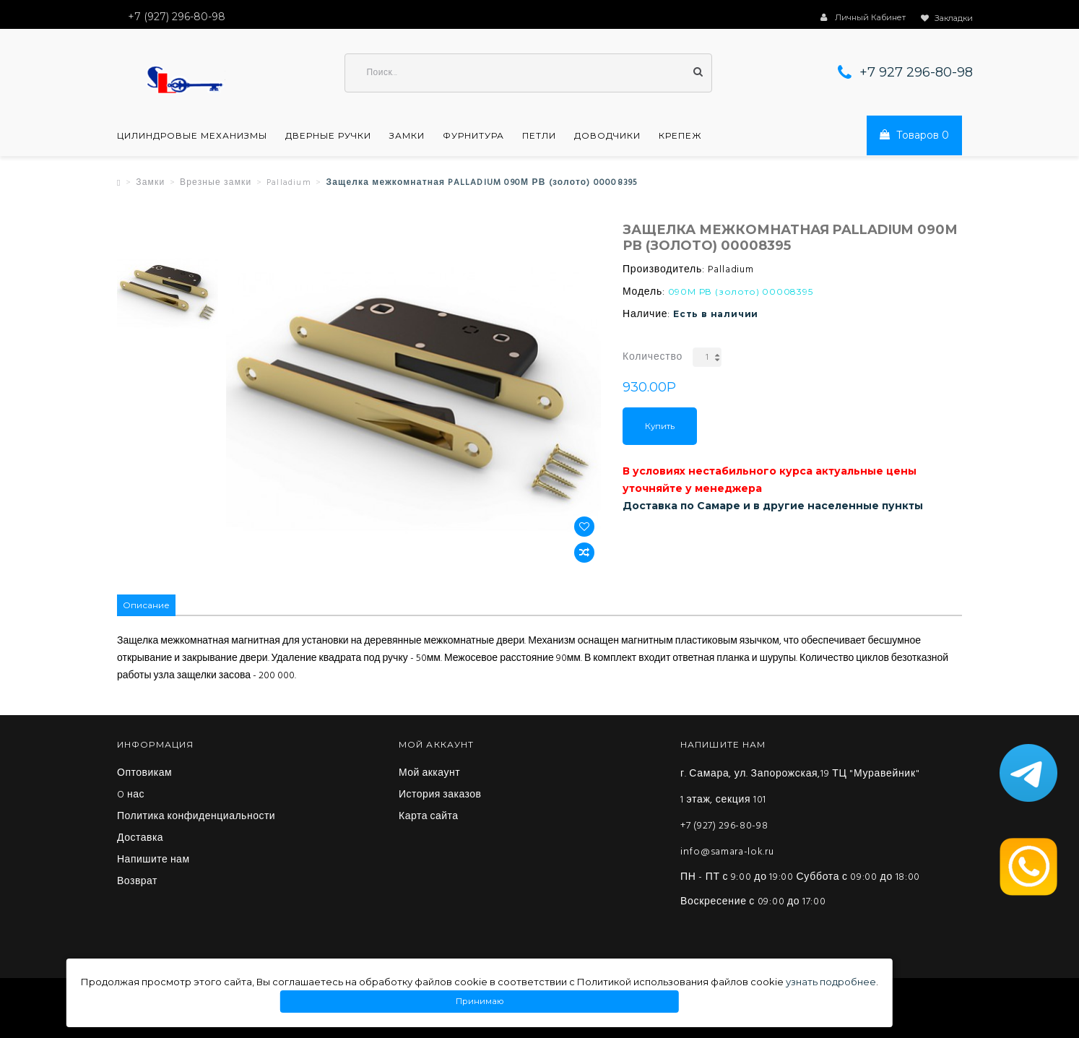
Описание (146, 605)
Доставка (140, 838)
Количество (652, 357)
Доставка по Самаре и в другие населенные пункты (773, 505)
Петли (539, 136)
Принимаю (479, 1001)
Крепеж (680, 136)
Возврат (137, 882)
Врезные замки (216, 183)
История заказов (440, 795)
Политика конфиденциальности (196, 817)
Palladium (288, 183)
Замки (407, 136)
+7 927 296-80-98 (916, 72)
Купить (660, 426)
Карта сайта (429, 817)
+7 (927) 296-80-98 (724, 826)
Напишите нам (153, 860)
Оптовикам (144, 773)
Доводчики (607, 136)
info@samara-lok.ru (727, 852)
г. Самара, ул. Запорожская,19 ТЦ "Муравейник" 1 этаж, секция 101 (799, 787)
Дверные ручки (328, 136)
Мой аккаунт (429, 773)
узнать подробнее (831, 981)
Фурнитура (473, 136)
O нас (130, 795)
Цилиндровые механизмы (192, 136)
